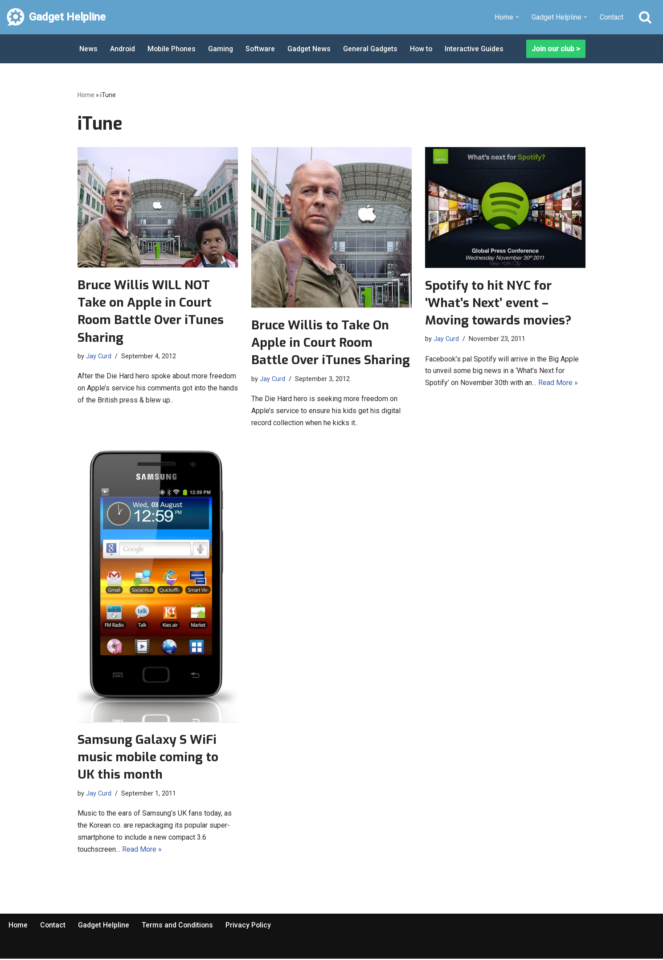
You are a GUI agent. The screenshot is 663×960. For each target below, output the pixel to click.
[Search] (645, 17)
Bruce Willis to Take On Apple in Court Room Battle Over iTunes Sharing (330, 342)
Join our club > (556, 49)
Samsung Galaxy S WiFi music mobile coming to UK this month (148, 757)
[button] (517, 17)
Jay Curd (98, 356)
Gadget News (312, 49)
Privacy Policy (251, 926)
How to (425, 49)
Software (262, 49)
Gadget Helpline (105, 926)
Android (122, 49)
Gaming (222, 49)
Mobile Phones (172, 49)
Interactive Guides (478, 49)
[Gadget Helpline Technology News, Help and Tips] (56, 17)
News (88, 49)
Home (86, 94)
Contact (611, 17)
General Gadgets (373, 49)
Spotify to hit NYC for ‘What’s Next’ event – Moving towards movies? (498, 302)
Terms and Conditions (179, 926)
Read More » (558, 383)
